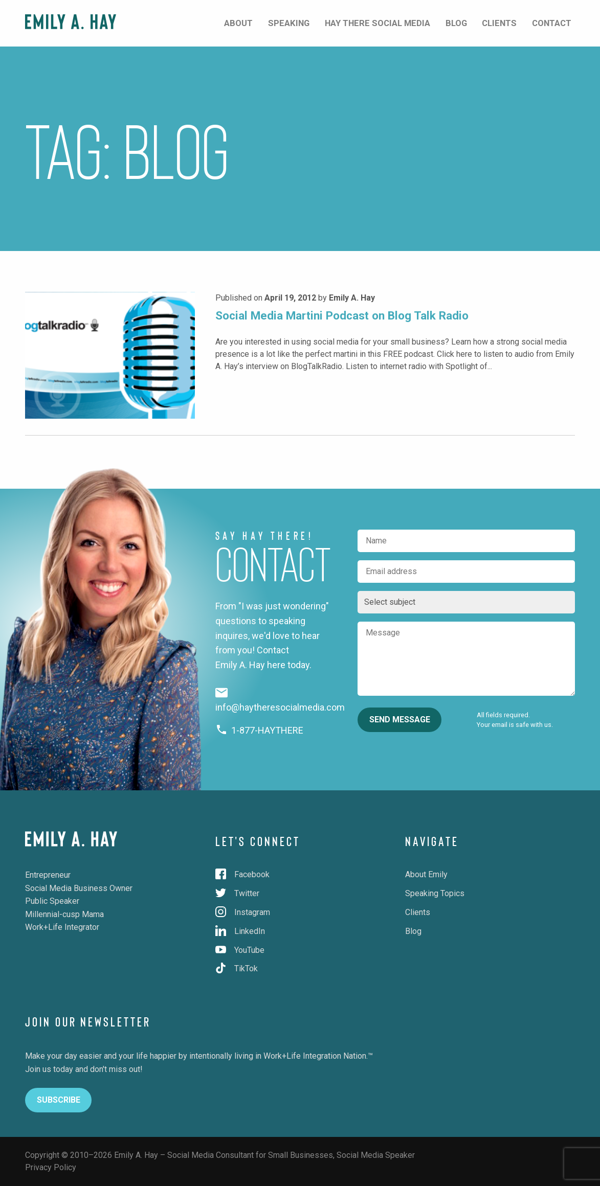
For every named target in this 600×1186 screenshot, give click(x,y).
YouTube (239, 950)
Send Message (399, 719)
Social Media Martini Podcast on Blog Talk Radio (342, 315)
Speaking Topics (434, 893)
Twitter (237, 893)
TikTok (236, 968)
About (275, 23)
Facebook (242, 874)
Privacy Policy (50, 1167)
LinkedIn (240, 931)
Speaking (319, 23)
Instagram (242, 912)
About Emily (426, 874)
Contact (555, 23)
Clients (508, 23)
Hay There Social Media (400, 23)
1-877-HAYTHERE (259, 730)
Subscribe (58, 1100)
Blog (471, 23)
